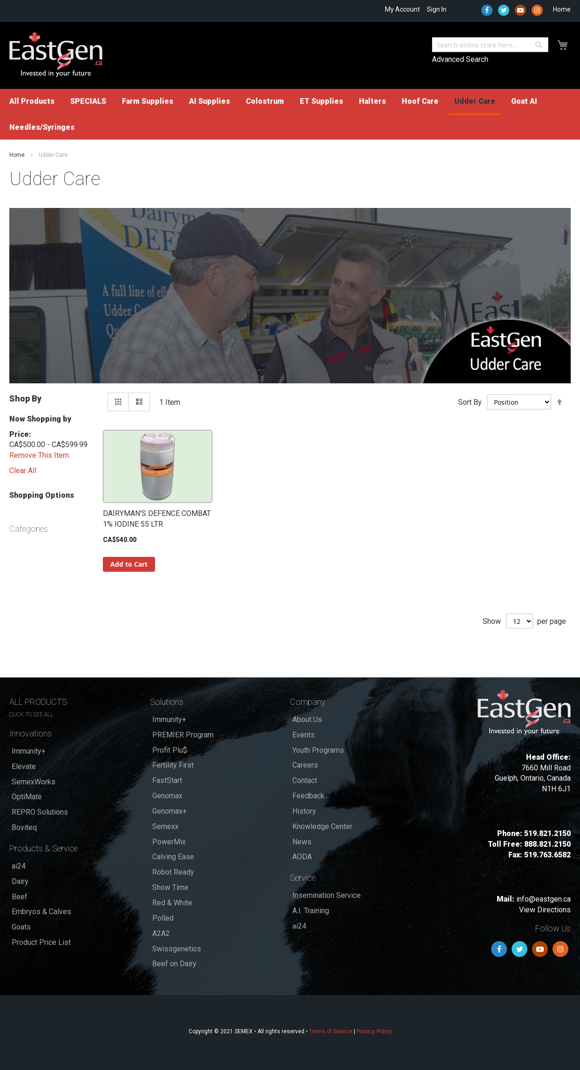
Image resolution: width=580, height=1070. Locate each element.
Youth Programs (318, 750)
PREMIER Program (183, 734)
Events (303, 734)
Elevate (24, 766)
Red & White (172, 902)
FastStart (167, 780)
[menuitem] (32, 101)
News (301, 841)
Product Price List (41, 942)
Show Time (170, 887)
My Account (402, 9)
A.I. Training (310, 910)
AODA (302, 856)
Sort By (470, 401)
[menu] (290, 114)
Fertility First (173, 765)
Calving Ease (173, 856)
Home (562, 9)
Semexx (165, 826)
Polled (163, 918)
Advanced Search (460, 59)
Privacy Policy (374, 1031)
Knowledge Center (322, 826)
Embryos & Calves (41, 911)
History (304, 811)
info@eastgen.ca (543, 899)
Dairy (20, 881)
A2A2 (161, 933)
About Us (307, 719)
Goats (21, 927)
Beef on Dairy (174, 963)
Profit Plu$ (169, 750)
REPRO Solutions (40, 812)
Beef (19, 896)
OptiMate (27, 796)
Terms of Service (330, 1031)
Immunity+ (29, 751)
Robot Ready (173, 872)
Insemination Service (326, 895)
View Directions (545, 909)
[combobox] (490, 44)
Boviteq (24, 827)
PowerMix (169, 841)
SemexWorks (33, 781)
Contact (304, 780)
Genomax (167, 795)
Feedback (308, 795)
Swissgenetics (176, 948)
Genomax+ (169, 811)
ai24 (19, 866)
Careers (305, 765)
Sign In (436, 9)
